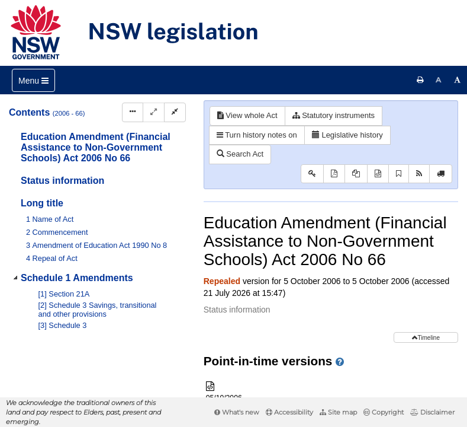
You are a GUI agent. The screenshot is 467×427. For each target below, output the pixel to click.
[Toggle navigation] (33, 80)
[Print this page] (420, 80)
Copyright (383, 412)
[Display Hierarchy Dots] (132, 112)
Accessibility (289, 412)
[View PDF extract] (356, 174)
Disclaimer (432, 412)
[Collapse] (175, 112)
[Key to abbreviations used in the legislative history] (312, 174)
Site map (338, 412)
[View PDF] (334, 174)
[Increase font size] (457, 80)
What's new (236, 412)
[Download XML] (378, 174)
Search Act (240, 153)
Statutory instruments (333, 115)
